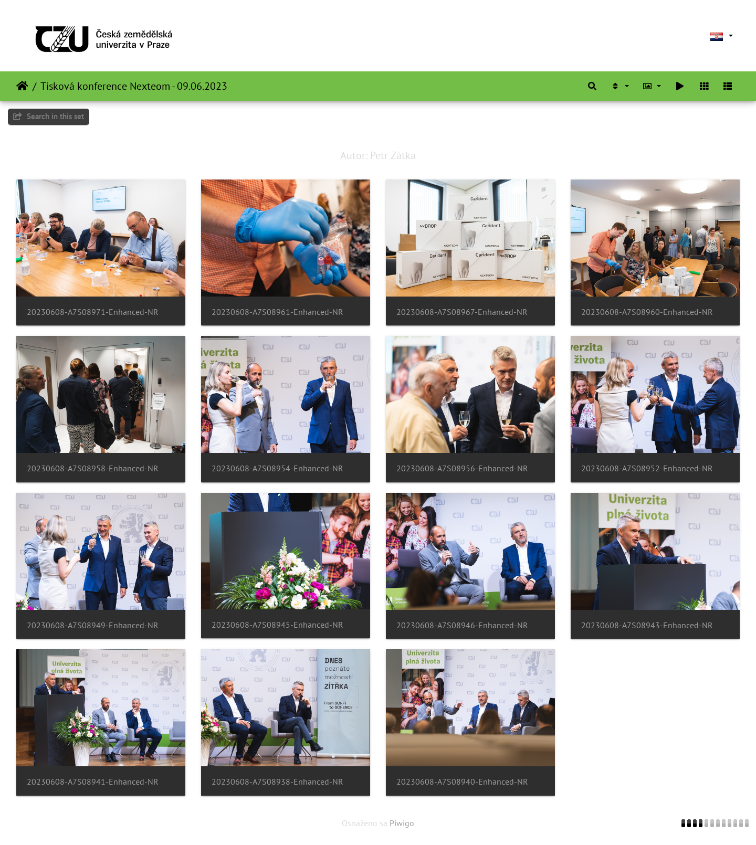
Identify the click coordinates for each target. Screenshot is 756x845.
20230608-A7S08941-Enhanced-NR (93, 782)
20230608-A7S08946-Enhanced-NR (462, 625)
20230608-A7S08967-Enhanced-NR (462, 312)
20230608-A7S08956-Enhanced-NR (462, 468)
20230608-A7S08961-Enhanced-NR (277, 312)
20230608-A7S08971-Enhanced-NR (93, 312)
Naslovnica (22, 86)
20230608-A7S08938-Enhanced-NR (277, 782)
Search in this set (48, 116)
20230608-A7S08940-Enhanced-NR (462, 782)
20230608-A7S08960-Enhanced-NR (647, 312)
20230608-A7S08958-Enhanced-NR (93, 468)
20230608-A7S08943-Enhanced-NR (647, 625)
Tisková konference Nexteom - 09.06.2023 (133, 86)
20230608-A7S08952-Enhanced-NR (647, 468)
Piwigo (402, 823)
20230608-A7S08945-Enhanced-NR (277, 625)
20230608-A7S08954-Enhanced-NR (277, 468)
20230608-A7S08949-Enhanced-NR (93, 625)
